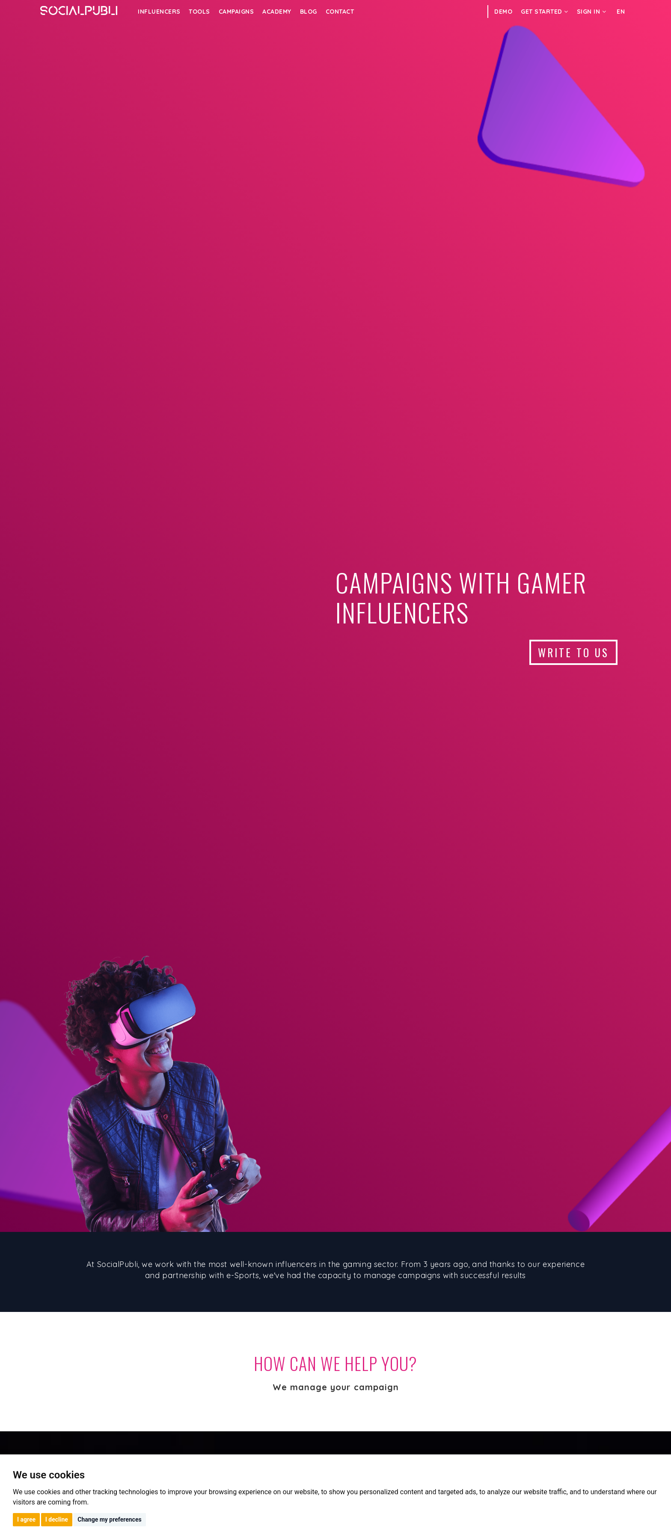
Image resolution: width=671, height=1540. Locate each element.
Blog (308, 11)
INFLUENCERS (159, 11)
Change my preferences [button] (109, 1519)
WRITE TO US (573, 652)
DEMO (503, 11)
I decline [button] (56, 1519)
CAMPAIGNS (236, 11)
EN (621, 11)
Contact (340, 11)
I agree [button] (26, 1519)
